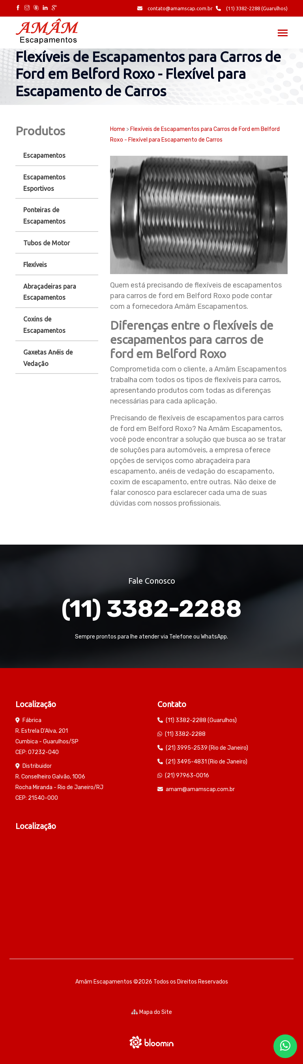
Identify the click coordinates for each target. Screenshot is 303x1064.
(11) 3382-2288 (151, 608)
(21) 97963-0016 (187, 775)
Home (117, 129)
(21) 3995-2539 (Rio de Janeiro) (207, 748)
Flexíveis (35, 264)
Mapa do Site (151, 1012)
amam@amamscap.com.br (200, 789)
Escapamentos (44, 155)
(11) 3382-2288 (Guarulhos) (252, 8)
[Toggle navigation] (283, 34)
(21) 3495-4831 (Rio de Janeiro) (206, 761)
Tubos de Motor (46, 242)
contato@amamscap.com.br (175, 8)
